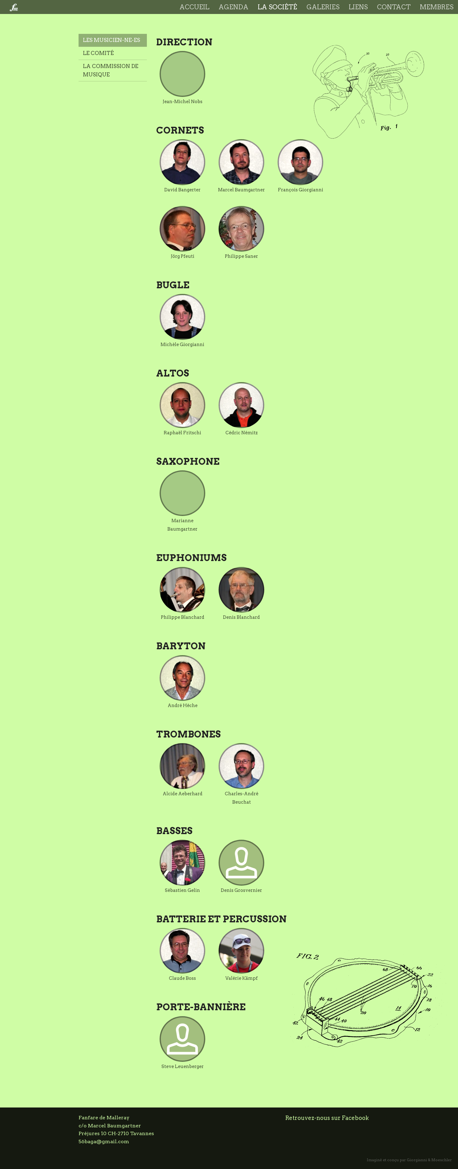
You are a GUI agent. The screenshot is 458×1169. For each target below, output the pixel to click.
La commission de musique (110, 70)
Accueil (194, 7)
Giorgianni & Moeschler (429, 1160)
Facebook (355, 1118)
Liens (358, 7)
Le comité (98, 53)
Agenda (233, 7)
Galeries (322, 7)
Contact (393, 7)
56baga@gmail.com (104, 1141)
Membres (436, 7)
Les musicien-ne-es (111, 40)
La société (277, 7)
